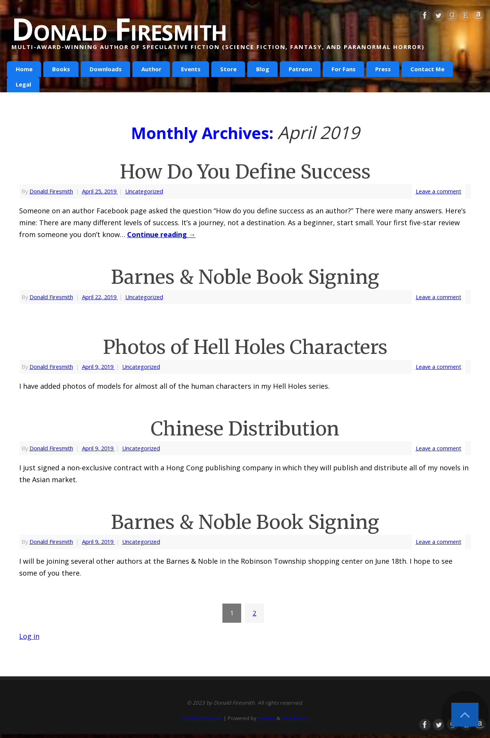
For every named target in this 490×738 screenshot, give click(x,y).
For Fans (344, 69)
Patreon (300, 69)
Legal (23, 84)
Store (228, 69)
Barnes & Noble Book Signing (245, 277)
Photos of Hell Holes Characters (245, 347)
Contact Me (427, 69)
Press (383, 69)
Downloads (106, 69)
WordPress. (295, 718)
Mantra (266, 718)
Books (61, 69)
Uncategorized (144, 191)
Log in (29, 636)
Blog (262, 69)
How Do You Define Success (245, 172)
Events (191, 69)
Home (24, 69)
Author (151, 69)
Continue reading (161, 234)
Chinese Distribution (245, 429)
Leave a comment (438, 191)
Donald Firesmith (119, 28)
